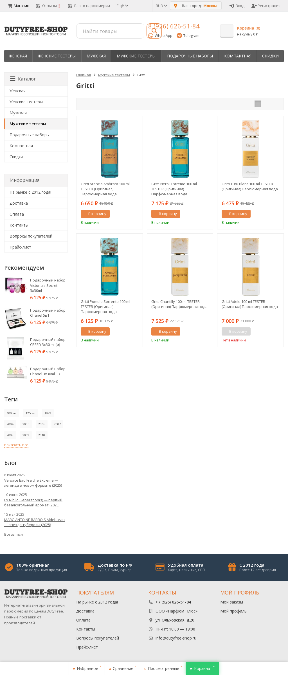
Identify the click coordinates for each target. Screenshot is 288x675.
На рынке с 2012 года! (30, 192)
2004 (10, 424)
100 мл (12, 413)
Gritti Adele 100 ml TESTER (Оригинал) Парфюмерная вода (250, 304)
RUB (161, 5)
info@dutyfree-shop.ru (176, 638)
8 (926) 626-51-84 (174, 26)
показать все (16, 444)
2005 (25, 424)
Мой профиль (233, 611)
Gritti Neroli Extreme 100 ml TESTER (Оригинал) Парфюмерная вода (174, 188)
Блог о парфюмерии (89, 5)
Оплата (17, 214)
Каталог (23, 79)
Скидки (270, 56)
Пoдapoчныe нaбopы (190, 56)
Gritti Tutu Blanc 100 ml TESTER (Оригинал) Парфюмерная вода (250, 186)
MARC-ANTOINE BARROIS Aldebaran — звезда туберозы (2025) (34, 522)
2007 (57, 424)
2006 (41, 424)
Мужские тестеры (136, 56)
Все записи (13, 534)
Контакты (19, 225)
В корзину (94, 213)
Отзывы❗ (48, 5)
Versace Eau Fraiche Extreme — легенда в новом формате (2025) (33, 483)
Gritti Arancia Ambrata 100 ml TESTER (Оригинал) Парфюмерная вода (105, 188)
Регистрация (265, 5)
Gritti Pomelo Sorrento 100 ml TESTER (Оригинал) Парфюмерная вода (105, 306)
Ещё (122, 5)
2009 (25, 435)
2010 (41, 435)
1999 (47, 413)
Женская (18, 56)
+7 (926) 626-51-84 (173, 602)
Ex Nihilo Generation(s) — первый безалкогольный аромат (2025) (33, 502)
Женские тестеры (57, 56)
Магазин (18, 5)
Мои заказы (231, 602)
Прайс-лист (20, 247)
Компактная (237, 56)
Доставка (19, 203)
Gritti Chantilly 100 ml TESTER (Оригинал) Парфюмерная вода (179, 304)
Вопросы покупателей (31, 236)
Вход (237, 5)
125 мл (30, 413)
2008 (10, 435)
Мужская (96, 56)
